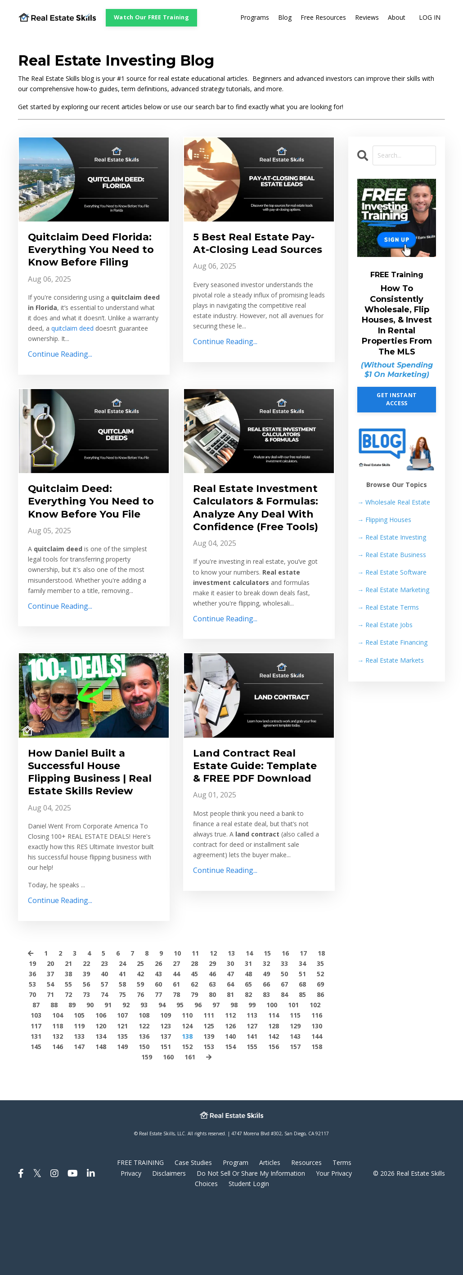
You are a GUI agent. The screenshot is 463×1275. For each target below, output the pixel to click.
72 (68, 1065)
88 (54, 1075)
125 (208, 1096)
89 (72, 1075)
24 (122, 1034)
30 (230, 1034)
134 (100, 1106)
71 (50, 1065)
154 (230, 1117)
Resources (306, 1233)
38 (68, 1044)
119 (79, 1096)
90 (90, 1075)
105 (79, 1086)
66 (266, 1055)
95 (180, 1075)
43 (158, 1044)
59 (140, 1055)
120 (100, 1096)
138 (187, 1106)
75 (122, 1065)
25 (140, 1034)
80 (212, 1065)
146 (57, 1117)
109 (165, 1086)
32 (266, 1034)
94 (162, 1075)
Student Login (249, 1254)
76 (140, 1065)
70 (32, 1065)
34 (302, 1034)
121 (122, 1096)
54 (50, 1055)
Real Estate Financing (392, 642)
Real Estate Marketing (393, 589)
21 (68, 1034)
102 (315, 1075)
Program (235, 1233)
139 (208, 1106)
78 (176, 1065)
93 (144, 1075)
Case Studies (193, 1233)
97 (216, 1075)
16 (285, 1024)
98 (234, 1075)
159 (146, 1127)
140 (230, 1106)
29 (212, 1034)
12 (213, 1024)
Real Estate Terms (388, 607)
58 (122, 1055)
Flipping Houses (384, 519)
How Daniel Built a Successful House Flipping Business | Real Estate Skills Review (82, 833)
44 (176, 1044)
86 (320, 1065)
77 (158, 1065)
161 (189, 1127)
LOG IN (430, 17)
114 (273, 1086)
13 (231, 1024)
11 (195, 1024)
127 (252, 1096)
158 (316, 1117)
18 (321, 1024)
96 (198, 1075)
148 (100, 1117)
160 (168, 1127)
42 (140, 1044)
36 (32, 1044)
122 (144, 1096)
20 (50, 1034)
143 (295, 1106)
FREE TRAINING (140, 1233)
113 (252, 1086)
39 (86, 1044)
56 (86, 1055)
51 (302, 1044)
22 (86, 1034)
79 (194, 1065)
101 (293, 1075)
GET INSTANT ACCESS (397, 399)
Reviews (367, 17)
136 (144, 1106)
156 (273, 1117)
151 (165, 1117)
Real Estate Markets (390, 660)
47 (230, 1044)
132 (57, 1106)
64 (230, 1055)
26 (158, 1034)
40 (104, 1044)
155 (252, 1117)
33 (284, 1034)
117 (36, 1096)
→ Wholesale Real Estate (393, 502)
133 (79, 1106)
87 (36, 1075)
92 (126, 1075)
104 (57, 1086)
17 (303, 1024)
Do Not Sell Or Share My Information (251, 1244)
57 (104, 1055)
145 (36, 1117)
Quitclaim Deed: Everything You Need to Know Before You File (89, 528)
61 (176, 1055)
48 (248, 1044)
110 (187, 1086)
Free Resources (323, 17)
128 (273, 1096)
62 (194, 1055)
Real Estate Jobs (385, 624)
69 (320, 1055)
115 (295, 1086)
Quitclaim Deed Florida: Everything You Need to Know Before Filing (82, 258)
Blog (285, 17)
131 (36, 1106)
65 (248, 1055)
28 (194, 1034)
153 (208, 1117)
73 (86, 1065)
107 (122, 1086)
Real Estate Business (391, 554)
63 (212, 1055)
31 (248, 1034)
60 (158, 1055)
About (396, 17)
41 (122, 1044)
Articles (269, 1233)
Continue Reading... (60, 372)
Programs (254, 17)
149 (122, 1117)
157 (295, 1117)
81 (230, 1065)
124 (187, 1096)
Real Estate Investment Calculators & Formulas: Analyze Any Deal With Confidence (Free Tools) (258, 542)
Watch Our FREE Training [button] (151, 17)
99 (252, 1075)
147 (79, 1117)
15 (267, 1024)
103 (36, 1086)
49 (266, 1044)
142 (273, 1106)
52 (320, 1044)
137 (165, 1106)
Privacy (131, 1244)
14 (249, 1024)
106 (100, 1086)
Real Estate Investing (391, 537)
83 (266, 1065)
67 (284, 1055)
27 (176, 1034)
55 (68, 1055)
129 (295, 1096)
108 (144, 1086)
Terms (342, 1233)
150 (144, 1117)
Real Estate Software (392, 572)
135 (122, 1106)
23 (104, 1034)
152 (187, 1117)
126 (230, 1096)
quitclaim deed (72, 346)
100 (271, 1075)
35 (320, 1034)
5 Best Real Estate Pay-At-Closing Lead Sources (251, 251)
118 (57, 1096)
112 (230, 1086)
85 (302, 1065)
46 (212, 1044)
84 (284, 1065)
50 (284, 1044)
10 (177, 1024)
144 (316, 1106)
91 (108, 1075)
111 (208, 1086)
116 (316, 1086)
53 (32, 1055)
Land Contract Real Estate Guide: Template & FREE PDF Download (256, 826)
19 (32, 1034)
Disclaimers (169, 1244)
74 (104, 1065)
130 (316, 1096)
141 (252, 1106)
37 (50, 1044)
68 (302, 1055)
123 (165, 1096)
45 (194, 1044)
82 (248, 1065)
